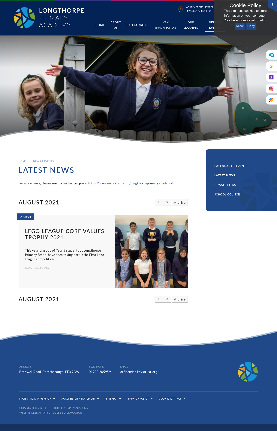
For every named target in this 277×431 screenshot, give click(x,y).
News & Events (43, 161)
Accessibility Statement (80, 398)
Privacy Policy (140, 398)
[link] (159, 202)
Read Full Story (37, 267)
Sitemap (113, 398)
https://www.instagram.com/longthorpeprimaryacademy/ (130, 183)
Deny (251, 26)
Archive (179, 202)
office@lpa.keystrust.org (139, 372)
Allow (240, 26)
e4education (73, 412)
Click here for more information (245, 20)
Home (22, 161)
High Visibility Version (37, 398)
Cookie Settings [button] (172, 398)
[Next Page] (167, 202)
